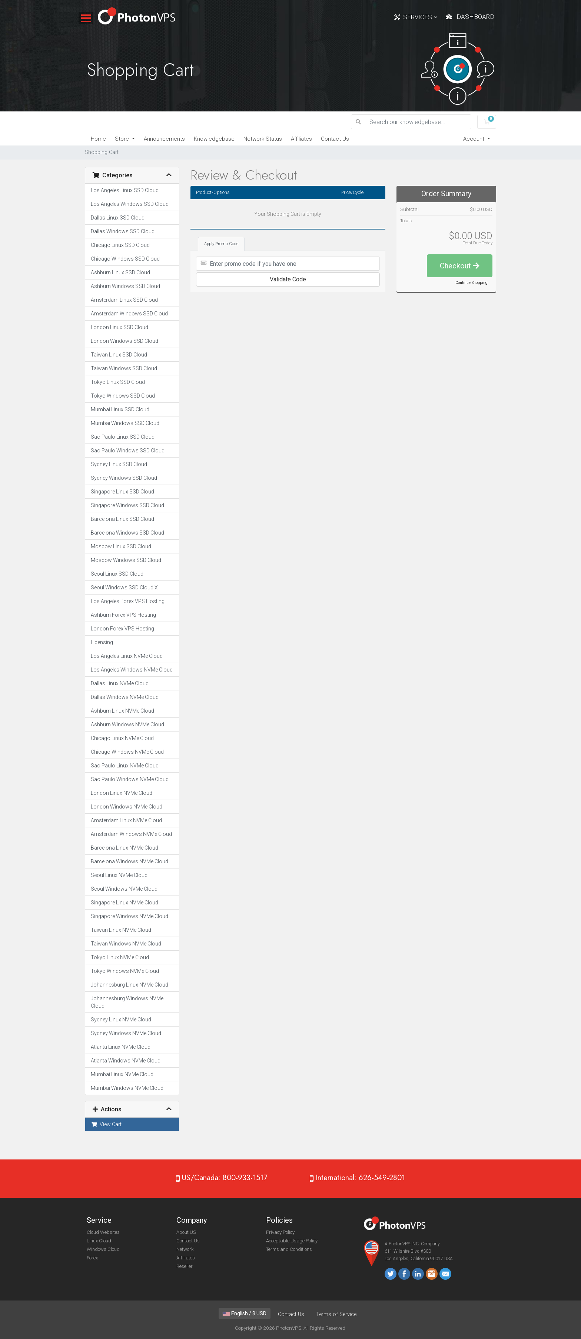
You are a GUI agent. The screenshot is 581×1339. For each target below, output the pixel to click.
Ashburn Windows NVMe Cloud (127, 724)
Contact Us (335, 138)
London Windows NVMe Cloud (126, 807)
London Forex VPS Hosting (122, 629)
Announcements (164, 138)
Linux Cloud (99, 1240)
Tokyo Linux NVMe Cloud (120, 957)
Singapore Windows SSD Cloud (127, 505)
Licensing (102, 642)
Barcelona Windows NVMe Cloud (129, 861)
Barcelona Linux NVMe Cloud (124, 848)
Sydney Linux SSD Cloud (119, 464)
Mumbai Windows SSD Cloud (125, 423)
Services (420, 17)
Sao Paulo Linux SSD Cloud (123, 437)
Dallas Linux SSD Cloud (118, 218)
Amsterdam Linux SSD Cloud (124, 300)
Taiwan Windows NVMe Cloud (126, 944)
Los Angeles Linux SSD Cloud (125, 190)
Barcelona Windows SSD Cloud (127, 533)
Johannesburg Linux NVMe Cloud (129, 985)
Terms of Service (336, 1314)
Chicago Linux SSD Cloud (120, 245)
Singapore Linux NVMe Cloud (124, 903)
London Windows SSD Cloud (124, 341)
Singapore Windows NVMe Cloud (129, 916)
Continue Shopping (471, 283)
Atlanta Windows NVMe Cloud (125, 1061)
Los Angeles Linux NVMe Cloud (127, 656)
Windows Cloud (103, 1249)
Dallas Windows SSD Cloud (123, 231)
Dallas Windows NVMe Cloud (125, 697)
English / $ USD (244, 1313)
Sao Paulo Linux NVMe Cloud (125, 766)
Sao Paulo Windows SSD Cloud (128, 450)
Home (98, 138)
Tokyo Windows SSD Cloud (123, 396)
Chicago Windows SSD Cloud (125, 259)
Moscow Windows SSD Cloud (126, 560)
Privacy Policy (280, 1232)
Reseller (184, 1266)
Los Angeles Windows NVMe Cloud (132, 670)
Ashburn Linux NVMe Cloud (122, 711)
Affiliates (301, 138)
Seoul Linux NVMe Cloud (119, 875)
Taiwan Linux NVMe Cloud (121, 930)
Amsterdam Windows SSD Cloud (129, 314)
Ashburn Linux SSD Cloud (120, 272)
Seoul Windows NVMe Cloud (124, 889)
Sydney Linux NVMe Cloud (121, 1019)
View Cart (106, 1124)
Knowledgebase (214, 138)
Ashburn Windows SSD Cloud (125, 286)
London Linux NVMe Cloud (121, 793)
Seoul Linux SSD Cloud (117, 574)
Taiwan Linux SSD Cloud (119, 355)
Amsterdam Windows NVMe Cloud (131, 834)
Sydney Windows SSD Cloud (124, 478)
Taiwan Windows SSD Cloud (124, 368)
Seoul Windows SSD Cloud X (124, 587)
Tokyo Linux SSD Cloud (118, 382)
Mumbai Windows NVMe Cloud (127, 1088)
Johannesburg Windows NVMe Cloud (127, 1002)
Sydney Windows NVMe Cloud (126, 1033)
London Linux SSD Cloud (119, 327)
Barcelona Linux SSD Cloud (122, 519)
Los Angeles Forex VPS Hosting (128, 601)
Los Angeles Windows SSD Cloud (130, 204)
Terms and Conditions (289, 1249)
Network (184, 1249)
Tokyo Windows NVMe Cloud (125, 971)
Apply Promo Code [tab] (221, 243)
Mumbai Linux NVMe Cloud (122, 1074)
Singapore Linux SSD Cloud (122, 492)
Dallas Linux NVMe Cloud (120, 683)
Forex (92, 1258)
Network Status (262, 138)
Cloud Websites (103, 1232)
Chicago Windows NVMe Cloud (127, 752)
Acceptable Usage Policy (292, 1240)
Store (122, 138)
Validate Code (288, 279)
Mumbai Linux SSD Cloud (120, 409)
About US (186, 1232)
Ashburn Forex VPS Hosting (123, 615)
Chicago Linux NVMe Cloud (122, 738)
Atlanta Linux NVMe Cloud (120, 1047)
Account (474, 138)
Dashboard (475, 16)
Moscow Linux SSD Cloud (121, 546)
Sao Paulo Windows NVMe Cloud (130, 779)
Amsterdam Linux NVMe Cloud (126, 820)
